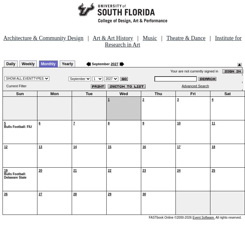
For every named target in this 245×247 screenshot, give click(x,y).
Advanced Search (195, 86)
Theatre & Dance (185, 38)
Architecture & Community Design (43, 38)
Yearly (67, 64)
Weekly (28, 64)
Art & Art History (113, 38)
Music (150, 38)
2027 (114, 64)
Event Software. (203, 217)
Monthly (48, 64)
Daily (10, 64)
